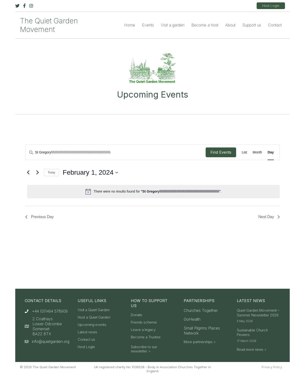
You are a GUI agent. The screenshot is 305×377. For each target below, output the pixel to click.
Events (148, 25)
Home (129, 25)
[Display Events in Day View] (271, 152)
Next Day (269, 217)
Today (51, 172)
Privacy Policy (272, 367)
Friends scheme (144, 322)
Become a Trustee (146, 337)
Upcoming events (92, 325)
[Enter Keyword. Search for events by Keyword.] (115, 152)
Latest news (87, 332)
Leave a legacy (143, 330)
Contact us (86, 340)
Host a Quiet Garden (94, 317)
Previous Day (39, 217)
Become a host (204, 25)
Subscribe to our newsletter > (144, 349)
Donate (136, 315)
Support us (251, 25)
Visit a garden (172, 25)
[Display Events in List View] (244, 152)
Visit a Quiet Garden (94, 310)
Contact (275, 25)
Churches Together (201, 310)
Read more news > (251, 349)
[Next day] (37, 172)
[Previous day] (28, 172)
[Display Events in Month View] (257, 152)
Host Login (86, 347)
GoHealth (192, 319)
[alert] (153, 191)
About (230, 25)
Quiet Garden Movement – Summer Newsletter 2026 (258, 312)
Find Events (220, 152)
